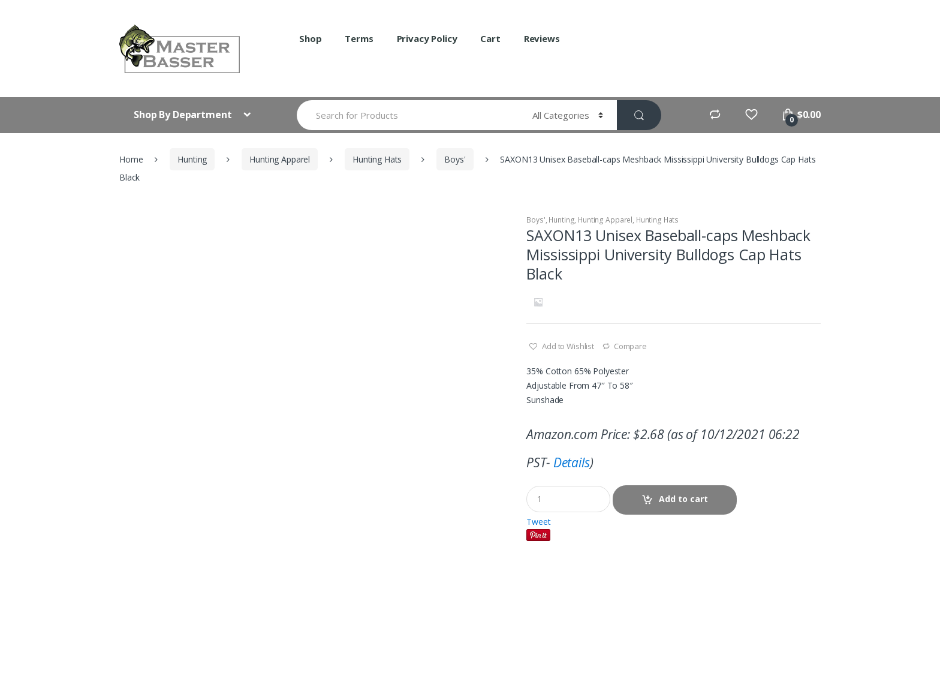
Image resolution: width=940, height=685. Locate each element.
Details (571, 462)
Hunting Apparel (279, 159)
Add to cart (683, 498)
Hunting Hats (377, 159)
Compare (630, 346)
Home (131, 159)
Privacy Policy (427, 38)
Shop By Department (184, 114)
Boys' (454, 159)
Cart (490, 38)
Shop (310, 38)
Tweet (538, 521)
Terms (359, 38)
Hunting (192, 159)
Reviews (542, 38)
